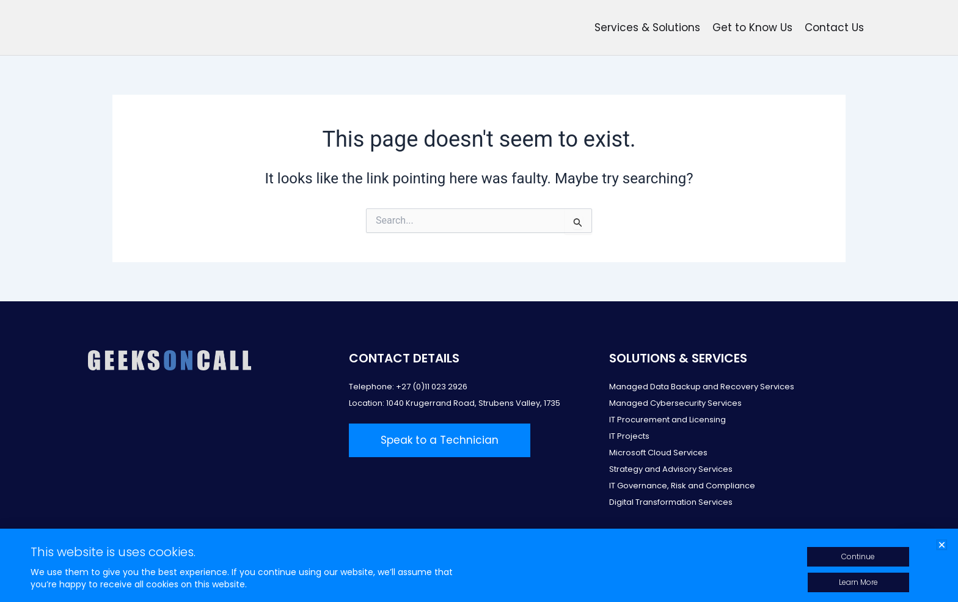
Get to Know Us (752, 27)
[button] (942, 545)
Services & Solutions (647, 27)
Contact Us (834, 27)
